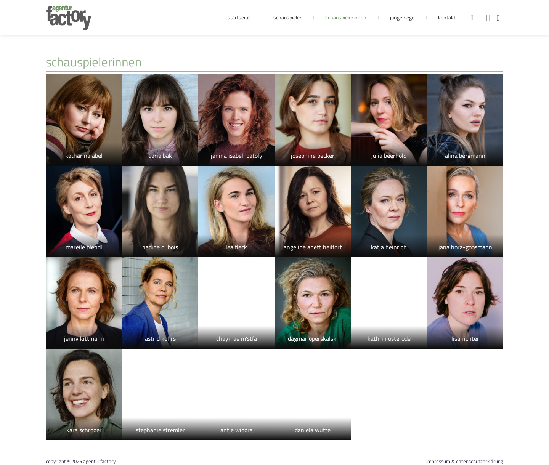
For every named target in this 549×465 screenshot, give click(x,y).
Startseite (239, 17)
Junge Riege (402, 17)
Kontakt (447, 17)
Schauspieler (287, 17)
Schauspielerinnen (345, 17)
